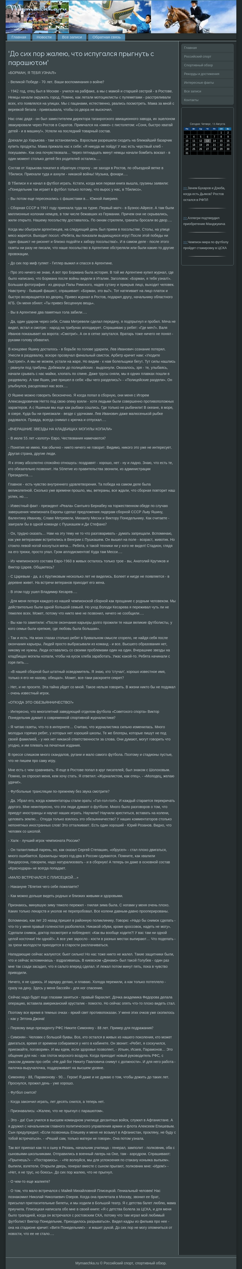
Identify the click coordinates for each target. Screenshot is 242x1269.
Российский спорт (197, 57)
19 (200, 145)
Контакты (191, 100)
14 (214, 140)
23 (228, 145)
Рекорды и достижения (201, 74)
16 (228, 140)
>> (185, 188)
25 (193, 149)
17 (187, 145)
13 (207, 140)
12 (200, 140)
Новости (44, 37)
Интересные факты (199, 83)
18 (193, 145)
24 (187, 149)
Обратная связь (107, 37)
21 (214, 145)
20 (207, 145)
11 (193, 140)
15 (221, 140)
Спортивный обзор (198, 65)
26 (200, 149)
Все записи (72, 37)
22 (221, 145)
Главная (19, 37)
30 (228, 149)
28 (214, 149)
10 (187, 140)
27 (207, 149)
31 (187, 153)
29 (221, 149)
